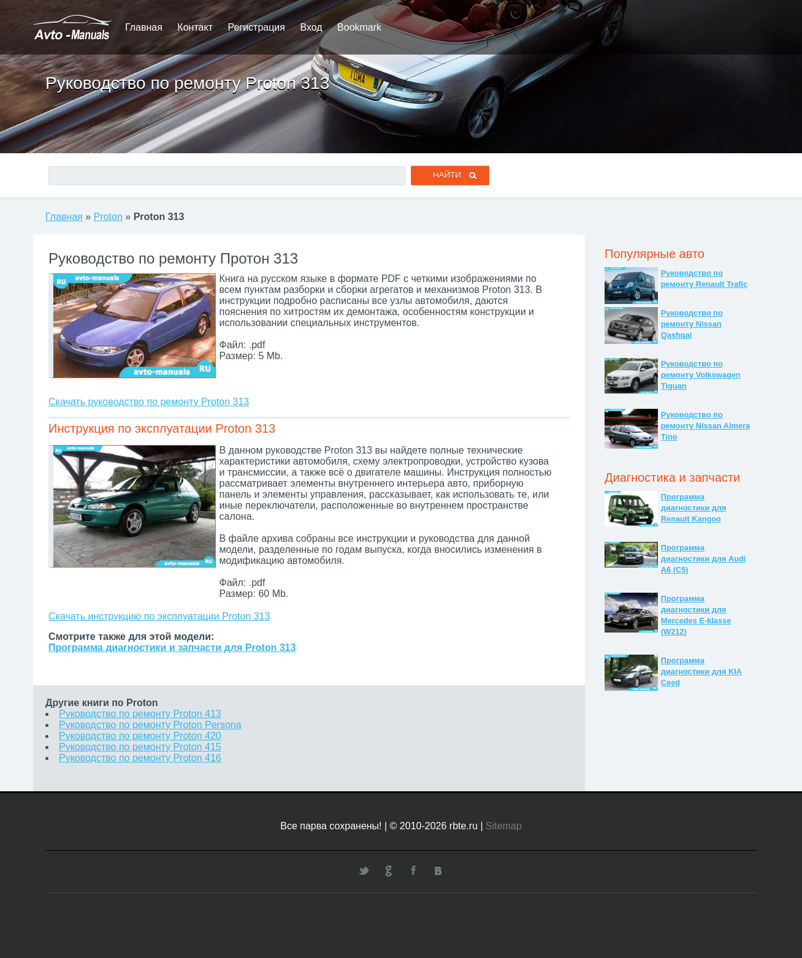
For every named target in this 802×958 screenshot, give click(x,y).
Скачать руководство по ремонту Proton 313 (148, 402)
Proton (108, 216)
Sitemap (504, 826)
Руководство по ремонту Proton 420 (140, 736)
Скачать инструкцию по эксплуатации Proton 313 (159, 616)
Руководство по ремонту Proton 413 (140, 714)
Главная (143, 27)
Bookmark (359, 27)
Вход (311, 27)
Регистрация (256, 27)
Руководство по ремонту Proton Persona (150, 725)
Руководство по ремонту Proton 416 (140, 758)
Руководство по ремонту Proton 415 (140, 747)
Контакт (195, 27)
